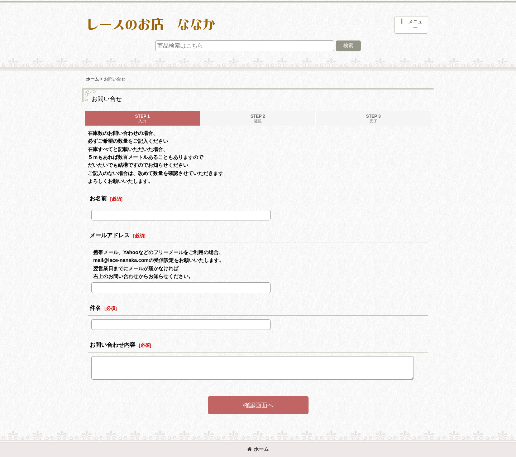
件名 (95, 308)
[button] (411, 25)
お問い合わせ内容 (112, 344)
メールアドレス (110, 235)
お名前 (98, 198)
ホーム (258, 449)
